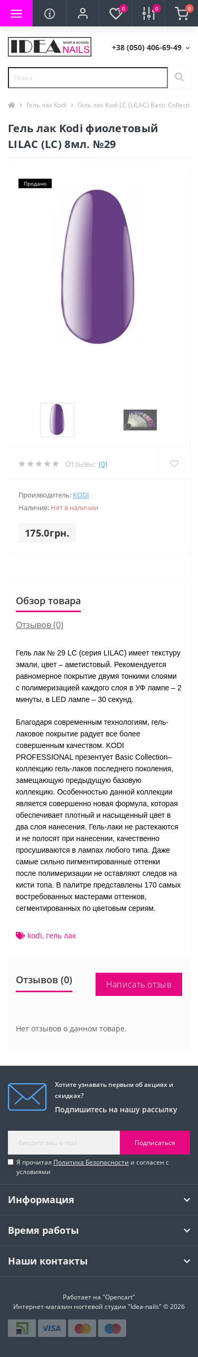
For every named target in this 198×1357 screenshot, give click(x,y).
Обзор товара (48, 600)
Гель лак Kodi (46, 104)
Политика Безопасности (91, 1162)
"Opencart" (118, 1297)
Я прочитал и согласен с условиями (92, 1167)
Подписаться (155, 1142)
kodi (34, 935)
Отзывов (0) (39, 625)
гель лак (61, 935)
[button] (82, 13)
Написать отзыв (139, 984)
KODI (81, 495)
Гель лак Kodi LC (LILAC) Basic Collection (137, 104)
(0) (103, 464)
